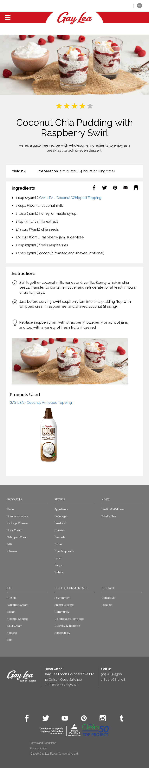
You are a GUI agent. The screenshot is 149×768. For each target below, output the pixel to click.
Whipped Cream (17, 537)
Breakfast (60, 523)
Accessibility (62, 632)
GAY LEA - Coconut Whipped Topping (70, 198)
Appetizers (61, 509)
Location (106, 604)
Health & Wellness (113, 509)
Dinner (59, 544)
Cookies (60, 530)
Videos (59, 572)
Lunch (58, 558)
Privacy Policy (38, 748)
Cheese (12, 551)
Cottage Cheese (17, 523)
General (12, 597)
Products (14, 499)
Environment (62, 597)
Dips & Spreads (64, 551)
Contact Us (108, 597)
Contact (107, 588)
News (105, 499)
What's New (108, 516)
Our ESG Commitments (71, 588)
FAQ (10, 588)
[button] (127, 6)
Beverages (61, 516)
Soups (58, 565)
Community (62, 611)
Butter (11, 509)
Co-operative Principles (69, 618)
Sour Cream (14, 530)
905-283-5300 (111, 674)
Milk (9, 544)
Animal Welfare (64, 604)
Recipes (60, 499)
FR (139, 6)
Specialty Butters (17, 516)
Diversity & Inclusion (67, 625)
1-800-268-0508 (113, 679)
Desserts (60, 537)
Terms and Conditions (43, 742)
